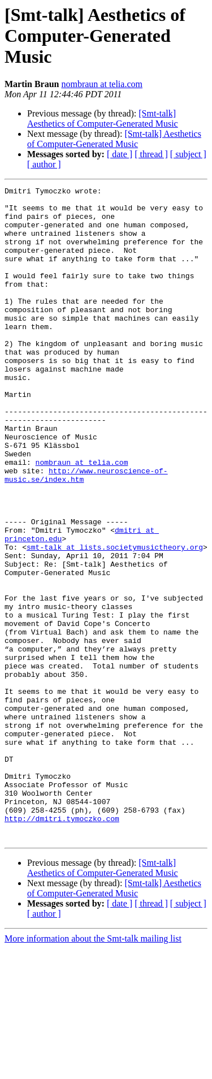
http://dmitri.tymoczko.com (62, 945)
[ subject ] (188, 154)
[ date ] (119, 154)
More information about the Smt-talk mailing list (93, 1069)
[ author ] (44, 164)
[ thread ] (151, 154)
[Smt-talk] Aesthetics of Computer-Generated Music (102, 118)
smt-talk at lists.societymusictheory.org (115, 620)
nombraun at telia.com (101, 84)
